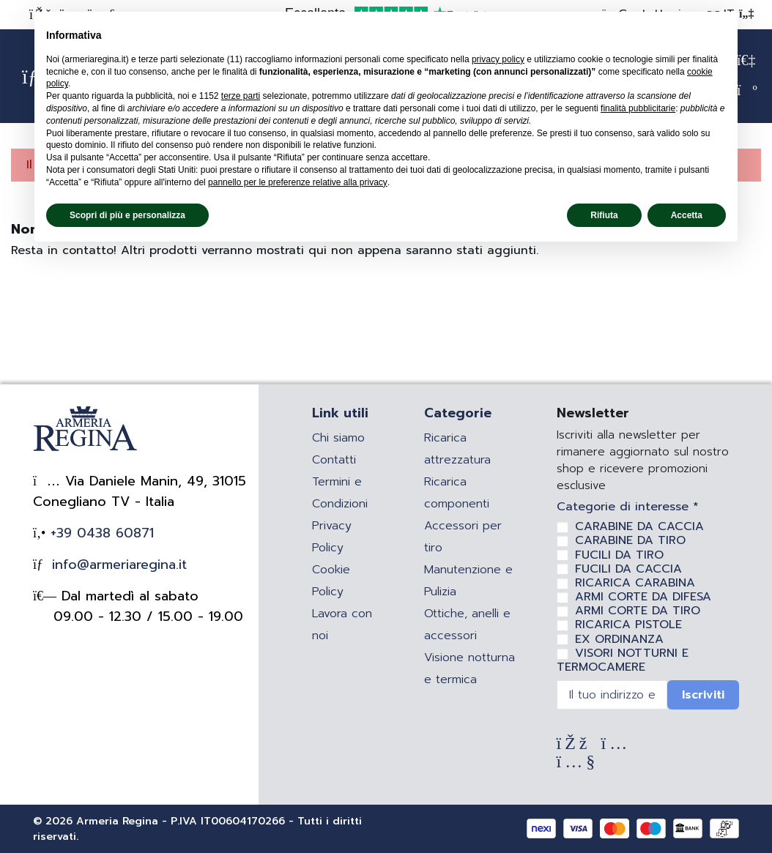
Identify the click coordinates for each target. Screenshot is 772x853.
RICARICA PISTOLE (628, 624)
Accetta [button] (686, 215)
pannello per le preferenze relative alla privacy (297, 182)
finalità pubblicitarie (638, 108)
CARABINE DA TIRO (630, 540)
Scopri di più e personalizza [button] (127, 215)
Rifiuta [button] (603, 215)
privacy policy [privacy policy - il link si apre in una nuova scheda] (498, 59)
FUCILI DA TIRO (619, 555)
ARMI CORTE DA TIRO (637, 610)
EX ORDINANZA (619, 639)
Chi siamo (338, 438)
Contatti (334, 460)
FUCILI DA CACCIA (628, 569)
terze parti (240, 96)
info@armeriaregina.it (117, 564)
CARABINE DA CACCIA (639, 526)
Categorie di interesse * (628, 507)
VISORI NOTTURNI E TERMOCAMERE (623, 660)
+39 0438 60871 (99, 533)
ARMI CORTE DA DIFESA (643, 597)
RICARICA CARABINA (635, 583)
